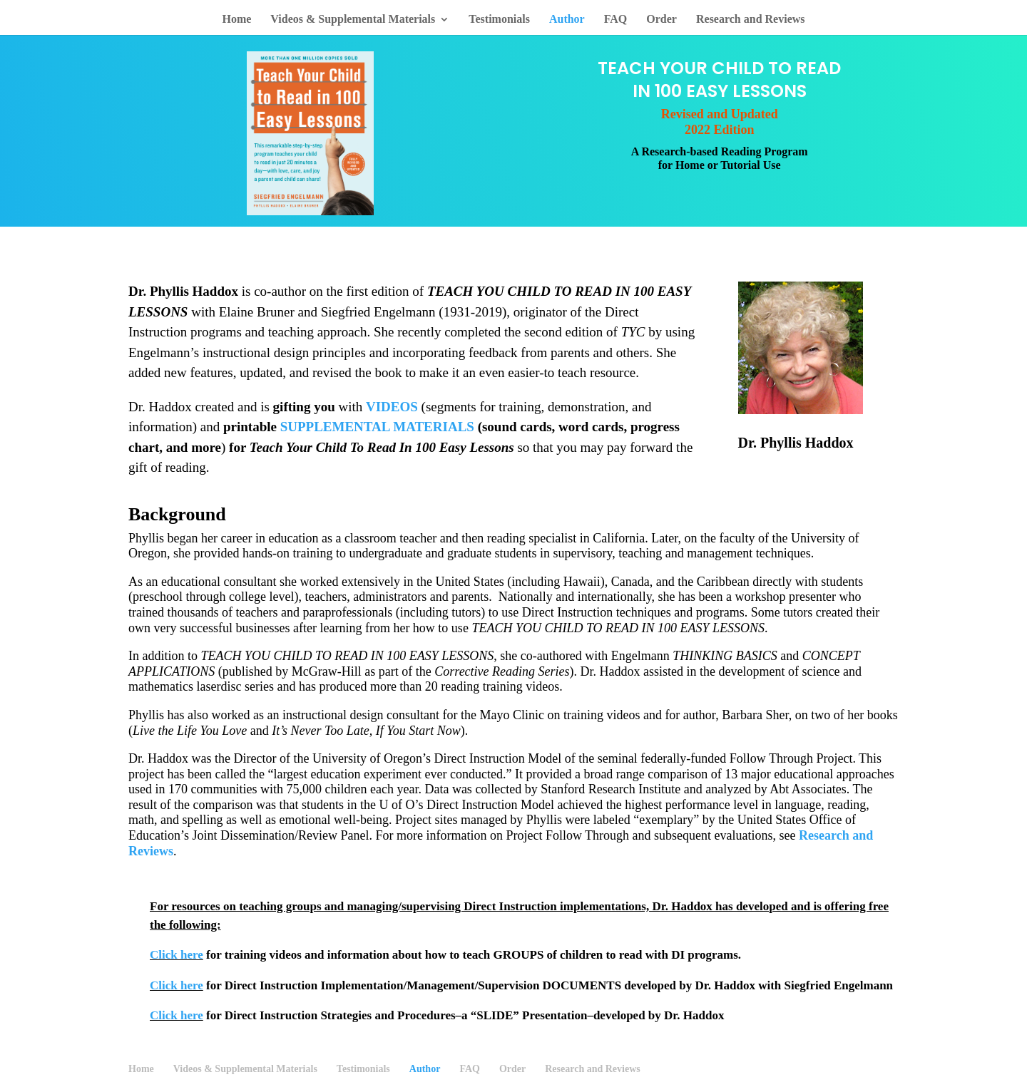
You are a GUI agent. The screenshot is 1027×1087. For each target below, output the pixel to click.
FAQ (616, 19)
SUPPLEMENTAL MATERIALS (377, 426)
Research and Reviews (750, 19)
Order (661, 19)
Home (236, 19)
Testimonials (499, 19)
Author (567, 19)
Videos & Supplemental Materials (352, 19)
